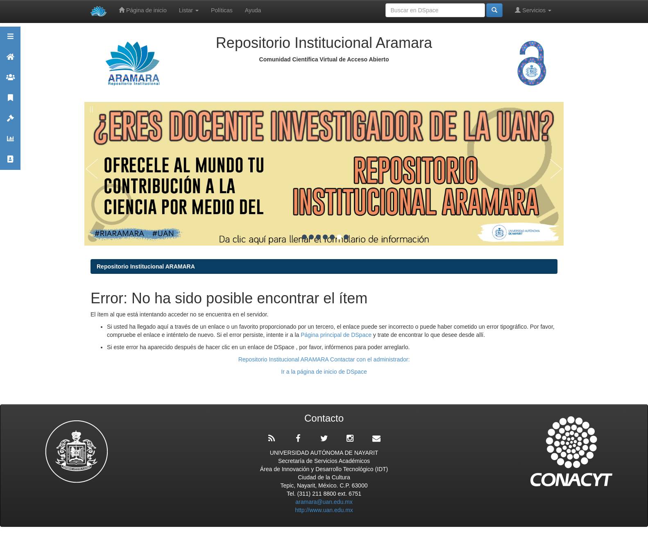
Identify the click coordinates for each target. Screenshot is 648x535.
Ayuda (253, 10)
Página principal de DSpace (337, 335)
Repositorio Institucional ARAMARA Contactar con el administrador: (324, 359)
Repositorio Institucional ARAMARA (146, 266)
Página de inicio (143, 10)
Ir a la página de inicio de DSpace (324, 371)
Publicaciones (10, 101)
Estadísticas (10, 142)
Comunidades (10, 81)
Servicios (533, 10)
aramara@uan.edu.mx (324, 502)
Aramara (10, 60)
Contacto (10, 163)
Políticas (222, 10)
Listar (189, 10)
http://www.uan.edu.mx (324, 510)
